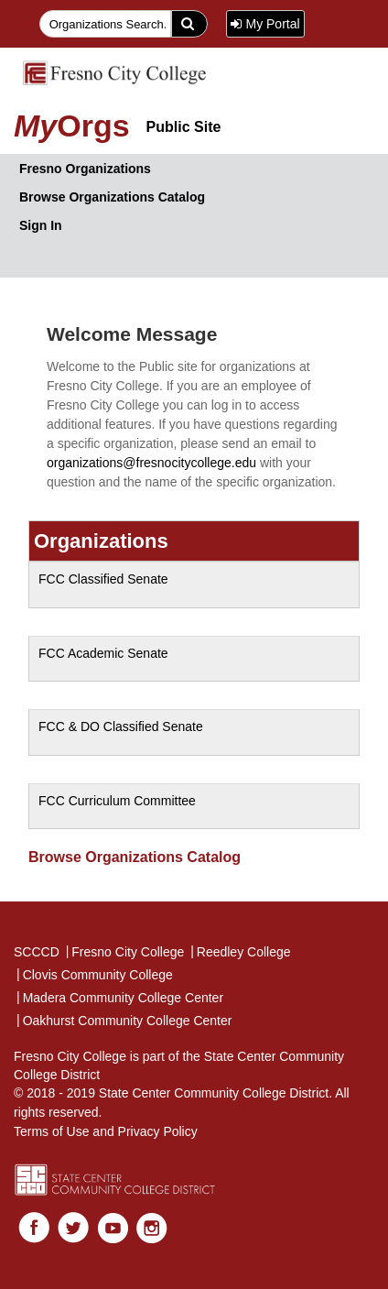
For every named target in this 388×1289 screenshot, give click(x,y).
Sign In (40, 225)
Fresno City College (124, 951)
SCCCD (36, 952)
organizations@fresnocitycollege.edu (151, 462)
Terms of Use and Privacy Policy (106, 1131)
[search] (189, 24)
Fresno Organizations (85, 168)
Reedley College (239, 951)
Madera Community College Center (119, 997)
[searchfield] (105, 24)
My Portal (265, 23)
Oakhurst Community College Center (123, 1019)
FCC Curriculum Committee (117, 800)
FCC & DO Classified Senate (120, 726)
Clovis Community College (94, 974)
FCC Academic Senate (103, 653)
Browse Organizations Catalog (112, 197)
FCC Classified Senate (103, 579)
